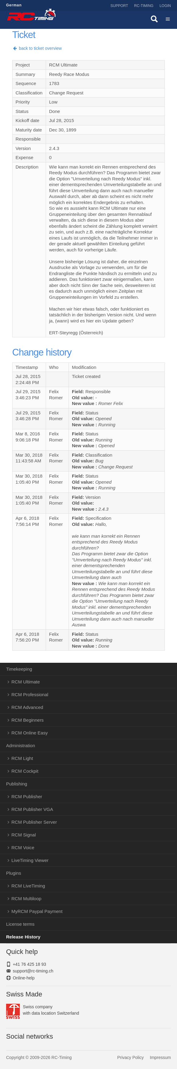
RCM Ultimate (26, 681)
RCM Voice (23, 847)
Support (119, 6)
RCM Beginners (28, 720)
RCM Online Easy (30, 732)
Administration (20, 745)
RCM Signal (24, 834)
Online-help (24, 977)
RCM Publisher (27, 796)
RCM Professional (30, 694)
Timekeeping (19, 669)
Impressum (160, 1057)
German (14, 5)
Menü (168, 20)
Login (165, 6)
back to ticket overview (37, 48)
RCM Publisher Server (34, 822)
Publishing (16, 783)
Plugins (13, 873)
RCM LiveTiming (28, 885)
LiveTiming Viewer (30, 860)
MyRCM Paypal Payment (37, 911)
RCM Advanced (27, 707)
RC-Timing (143, 6)
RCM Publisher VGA (32, 809)
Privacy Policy (130, 1057)
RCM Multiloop (26, 898)
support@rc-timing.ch (33, 971)
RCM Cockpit (25, 771)
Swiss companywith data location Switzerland (42, 1010)
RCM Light (22, 758)
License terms (20, 924)
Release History (23, 936)
